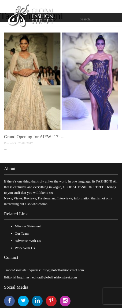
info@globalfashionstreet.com (63, 270)
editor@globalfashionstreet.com (54, 277)
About (10, 168)
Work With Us (25, 248)
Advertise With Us (28, 241)
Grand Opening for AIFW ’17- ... (34, 136)
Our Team (22, 233)
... (5, 149)
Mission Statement (28, 226)
